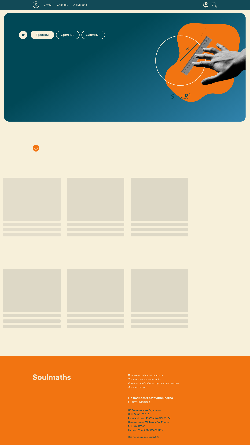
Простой (42, 35)
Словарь (62, 5)
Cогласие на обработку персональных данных (153, 383)
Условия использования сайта (144, 379)
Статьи (48, 5)
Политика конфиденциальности (145, 375)
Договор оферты (137, 387)
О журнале (80, 5)
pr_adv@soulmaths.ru (139, 401)
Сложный (93, 35)
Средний (68, 35)
